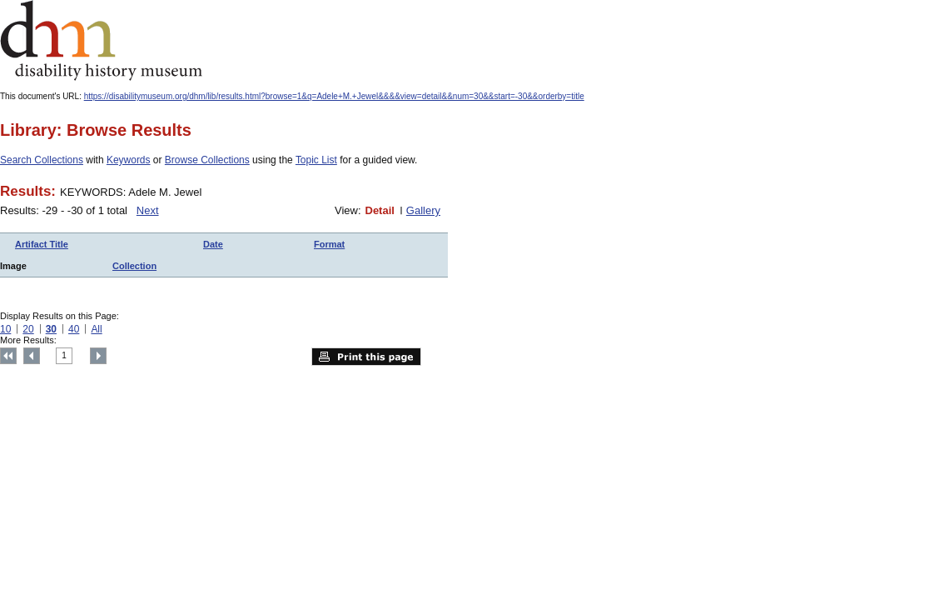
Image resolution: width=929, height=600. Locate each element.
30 (51, 329)
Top (8, 356)
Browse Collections (207, 160)
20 (27, 329)
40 (73, 329)
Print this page (366, 357)
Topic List (316, 160)
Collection (134, 266)
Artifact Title (41, 244)
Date (213, 244)
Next (148, 210)
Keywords (129, 160)
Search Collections (41, 160)
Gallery (423, 210)
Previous (31, 356)
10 (5, 329)
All (96, 329)
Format (329, 244)
